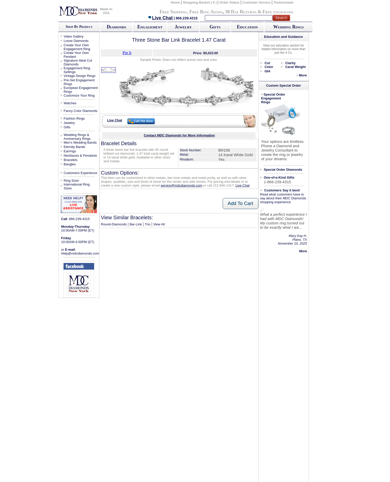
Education (247, 26)
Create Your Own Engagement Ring (77, 47)
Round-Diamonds (114, 224)
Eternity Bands (74, 147)
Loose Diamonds (76, 41)
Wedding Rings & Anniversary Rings (77, 137)
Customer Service (256, 2)
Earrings (70, 151)
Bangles (70, 164)
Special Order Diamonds (283, 169)
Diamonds (116, 26)
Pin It (126, 53)
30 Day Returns (241, 11)
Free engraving (277, 11)
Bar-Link (136, 224)
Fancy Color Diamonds (80, 111)
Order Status (229, 2)
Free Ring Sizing (206, 11)
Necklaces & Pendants (80, 155)
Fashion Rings (74, 118)
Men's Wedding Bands (80, 142)
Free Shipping (173, 11)
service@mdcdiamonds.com (181, 185)
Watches (70, 103)
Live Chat (160, 17)
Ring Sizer (71, 180)
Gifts (215, 26)
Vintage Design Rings (80, 76)
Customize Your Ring (79, 95)
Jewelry (183, 26)
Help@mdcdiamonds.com (80, 253)
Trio (147, 224)
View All (159, 224)
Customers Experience (80, 173)
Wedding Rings (288, 26)
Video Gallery (74, 36)
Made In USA (106, 11)
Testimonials (283, 2)
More (303, 75)
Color (269, 67)
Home (175, 2)
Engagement (149, 26)
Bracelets (71, 160)
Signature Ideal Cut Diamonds (78, 62)
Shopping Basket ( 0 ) (200, 2)
